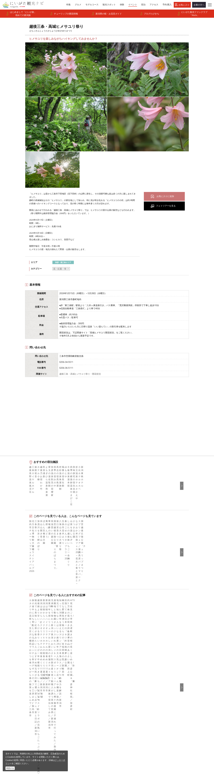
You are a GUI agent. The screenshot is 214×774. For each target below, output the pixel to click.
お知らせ (22, 715)
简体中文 (161, 686)
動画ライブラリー (72, 708)
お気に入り (184, 4)
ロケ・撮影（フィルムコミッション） (82, 730)
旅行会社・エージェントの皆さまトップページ (84, 680)
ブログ (113, 689)
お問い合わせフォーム (169, 755)
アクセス (22, 708)
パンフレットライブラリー (77, 712)
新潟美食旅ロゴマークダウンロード (81, 719)
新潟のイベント (32, 659)
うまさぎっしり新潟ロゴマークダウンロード (84, 725)
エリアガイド (24, 682)
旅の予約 (22, 704)
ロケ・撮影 (113, 755)
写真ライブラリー (116, 747)
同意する (10, 768)
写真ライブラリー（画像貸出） (79, 704)
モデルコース (24, 689)
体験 (20, 697)
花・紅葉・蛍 (59, 268)
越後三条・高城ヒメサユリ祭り (55, 659)
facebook (115, 678)
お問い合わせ (163, 713)
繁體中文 (161, 689)
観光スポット (24, 693)
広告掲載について (72, 697)
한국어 (160, 682)
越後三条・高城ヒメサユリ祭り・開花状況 (80, 373)
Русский (161, 693)
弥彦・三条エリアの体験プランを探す (48, 603)
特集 (20, 678)
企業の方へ (199, 4)
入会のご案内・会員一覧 (76, 693)
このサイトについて (74, 686)
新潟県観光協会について (76, 689)
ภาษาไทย (161, 697)
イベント (22, 701)
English (160, 678)
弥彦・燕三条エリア (63, 262)
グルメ (21, 686)
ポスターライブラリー (75, 715)
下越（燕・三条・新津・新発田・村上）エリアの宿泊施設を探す (61, 620)
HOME (19, 659)
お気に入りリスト (26, 712)
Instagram (115, 686)
